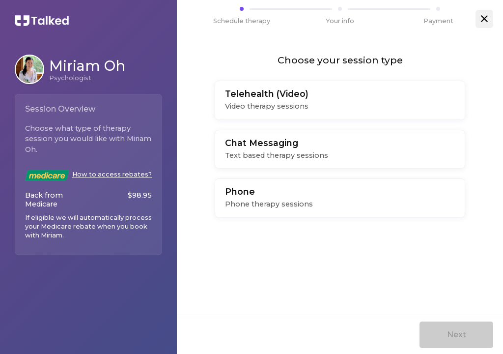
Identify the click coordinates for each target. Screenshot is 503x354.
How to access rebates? (112, 174)
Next (456, 334)
